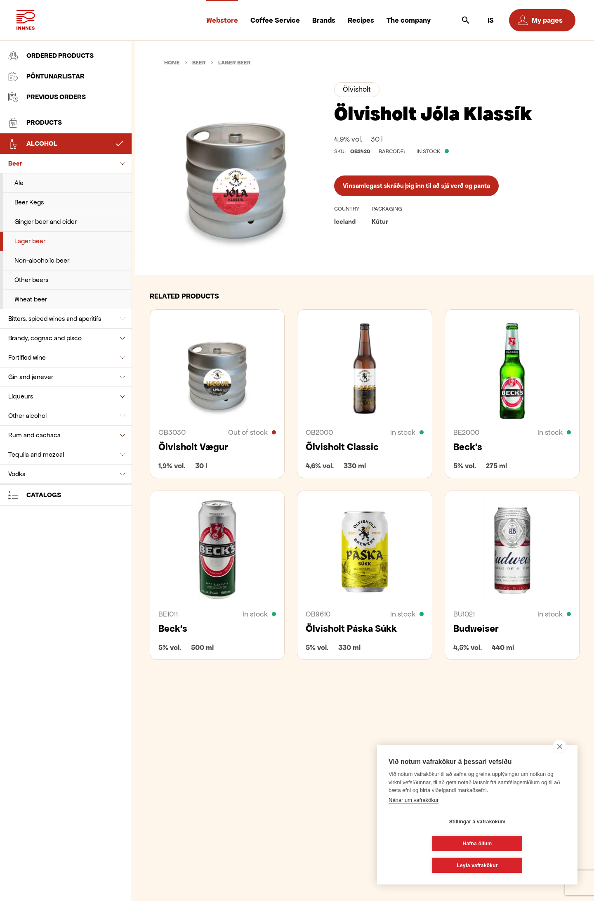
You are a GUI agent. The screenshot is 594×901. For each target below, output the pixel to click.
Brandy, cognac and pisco (45, 338)
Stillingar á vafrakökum (428, 843)
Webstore (222, 20)
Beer (15, 163)
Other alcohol (27, 416)
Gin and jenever (30, 377)
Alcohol (32, 144)
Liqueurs (20, 396)
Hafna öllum (526, 843)
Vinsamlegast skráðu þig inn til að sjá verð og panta (416, 186)
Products (35, 123)
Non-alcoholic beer (41, 260)
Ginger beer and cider (45, 221)
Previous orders (47, 97)
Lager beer (29, 241)
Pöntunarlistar (46, 76)
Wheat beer (30, 299)
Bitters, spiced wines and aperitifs (54, 318)
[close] (559, 768)
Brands (323, 20)
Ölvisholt (357, 89)
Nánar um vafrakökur (413, 822)
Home (172, 62)
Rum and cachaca (34, 435)
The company (409, 20)
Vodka (17, 474)
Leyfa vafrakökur (477, 865)
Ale (19, 183)
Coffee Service (275, 20)
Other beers (31, 280)
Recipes (361, 20)
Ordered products (51, 56)
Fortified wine (27, 357)
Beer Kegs (29, 202)
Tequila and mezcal (36, 454)
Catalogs (34, 495)
